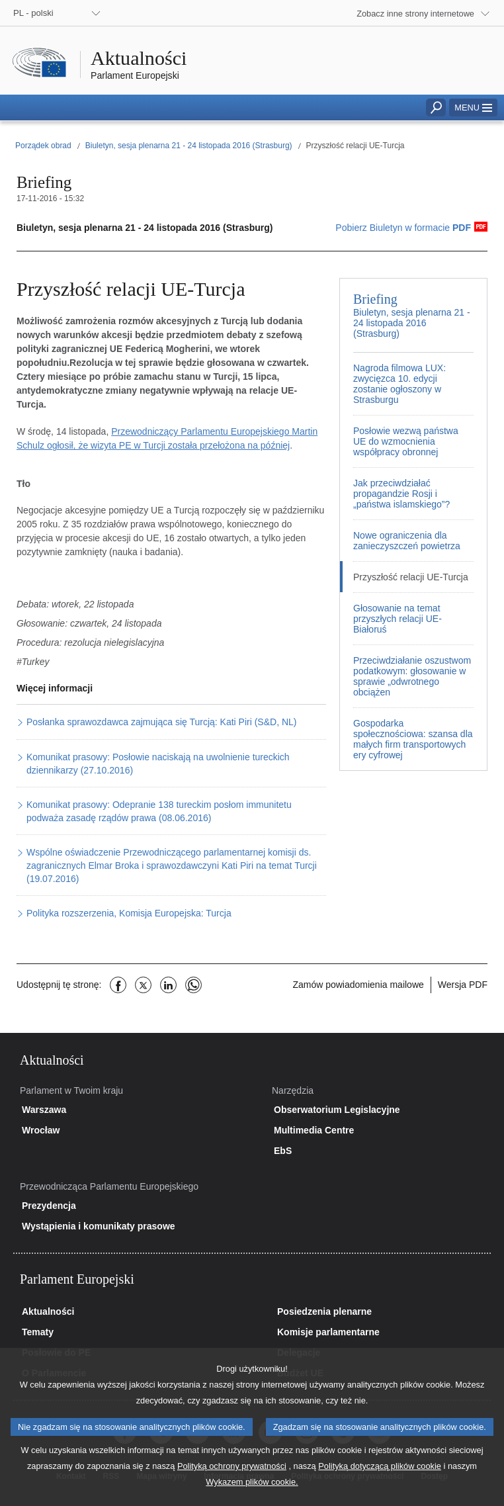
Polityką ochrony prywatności (231, 1479)
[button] (473, 107)
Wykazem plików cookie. (252, 1494)
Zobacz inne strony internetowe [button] (415, 14)
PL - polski (33, 13)
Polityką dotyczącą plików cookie (379, 1479)
